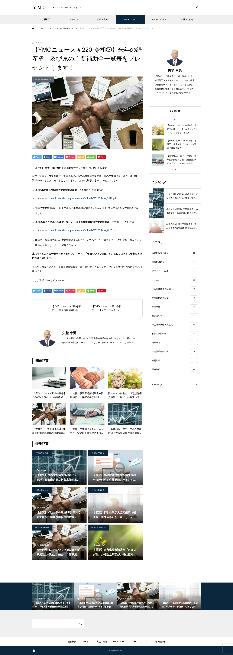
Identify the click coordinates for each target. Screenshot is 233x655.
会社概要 (46, 19)
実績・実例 (102, 19)
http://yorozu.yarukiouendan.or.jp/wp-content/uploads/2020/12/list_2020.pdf (77, 198)
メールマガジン (158, 19)
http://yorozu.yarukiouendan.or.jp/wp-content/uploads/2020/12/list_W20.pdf (76, 230)
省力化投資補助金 (42, 527)
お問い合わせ (187, 19)
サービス (74, 19)
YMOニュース (130, 19)
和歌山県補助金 (42, 453)
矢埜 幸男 (175, 70)
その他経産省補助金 (43, 79)
